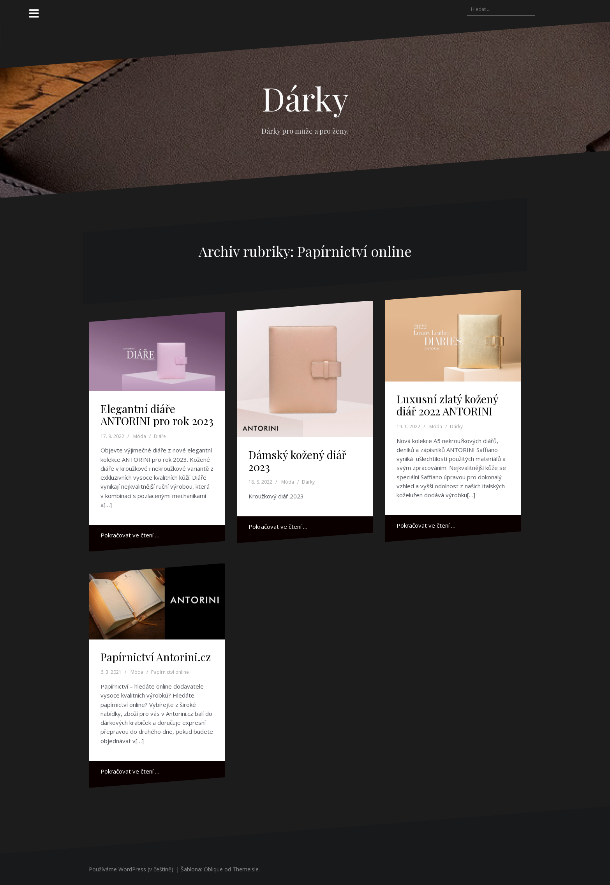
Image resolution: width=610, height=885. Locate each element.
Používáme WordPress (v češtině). (132, 869)
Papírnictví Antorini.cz (155, 657)
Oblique (213, 869)
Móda (139, 436)
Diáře (160, 436)
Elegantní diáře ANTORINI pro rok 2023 (156, 414)
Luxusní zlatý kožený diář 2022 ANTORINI (447, 405)
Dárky (305, 98)
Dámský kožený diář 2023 (297, 460)
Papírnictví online (170, 672)
